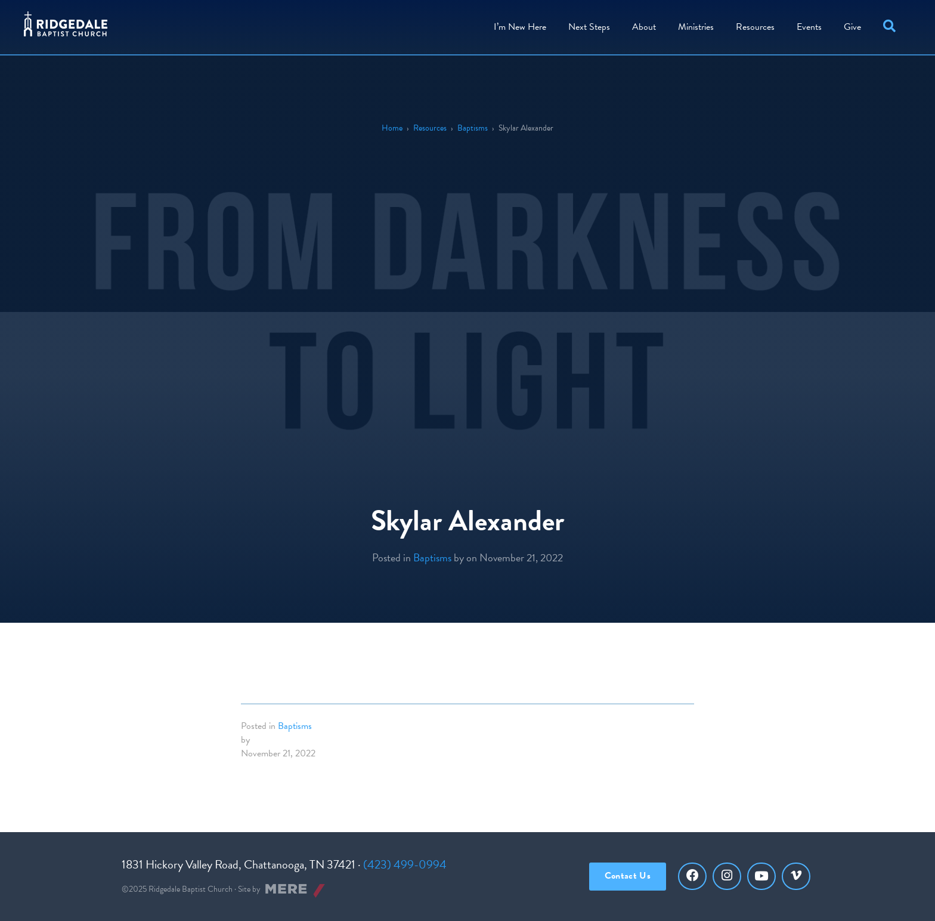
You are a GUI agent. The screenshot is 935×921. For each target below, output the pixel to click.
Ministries (696, 27)
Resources (755, 27)
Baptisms (472, 128)
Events (809, 27)
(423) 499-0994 (405, 864)
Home (392, 128)
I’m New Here (520, 27)
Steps (589, 27)
